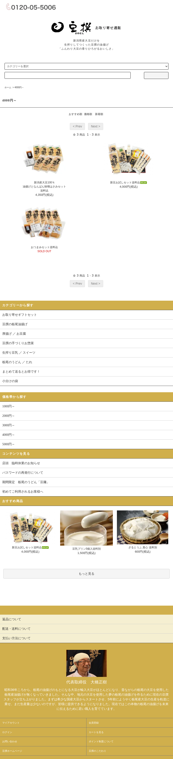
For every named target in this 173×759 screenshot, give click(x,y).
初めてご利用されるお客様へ (22, 491)
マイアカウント (11, 722)
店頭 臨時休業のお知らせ (21, 463)
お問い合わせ (9, 741)
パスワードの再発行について (22, 472)
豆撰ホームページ (12, 751)
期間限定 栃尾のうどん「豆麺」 (26, 482)
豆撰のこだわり (97, 751)
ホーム (8, 87)
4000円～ (19, 87)
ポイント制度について (101, 741)
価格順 (88, 114)
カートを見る (96, 732)
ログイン (7, 732)
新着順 (99, 114)
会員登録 (94, 722)
